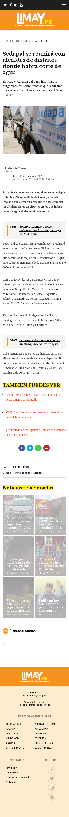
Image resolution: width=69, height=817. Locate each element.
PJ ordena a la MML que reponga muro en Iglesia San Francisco (18, 605)
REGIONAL (11, 743)
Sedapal (7, 472)
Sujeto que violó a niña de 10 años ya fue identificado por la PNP (18, 564)
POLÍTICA (10, 729)
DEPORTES (40, 738)
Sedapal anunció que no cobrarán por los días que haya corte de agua (40, 230)
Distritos (38, 472)
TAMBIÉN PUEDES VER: (32, 385)
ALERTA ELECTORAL (45, 724)
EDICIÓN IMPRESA (44, 748)
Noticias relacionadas (28, 487)
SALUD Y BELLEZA (44, 743)
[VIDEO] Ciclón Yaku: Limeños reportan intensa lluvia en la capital (19, 522)
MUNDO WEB (12, 738)
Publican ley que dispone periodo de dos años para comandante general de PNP (51, 605)
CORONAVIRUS (13, 724)
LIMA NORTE (12, 733)
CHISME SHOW (42, 733)
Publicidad (11, 782)
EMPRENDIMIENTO (15, 748)
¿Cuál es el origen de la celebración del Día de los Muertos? (51, 564)
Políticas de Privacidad (17, 777)
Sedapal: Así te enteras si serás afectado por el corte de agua (39, 342)
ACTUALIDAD (37, 41)
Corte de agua (22, 472)
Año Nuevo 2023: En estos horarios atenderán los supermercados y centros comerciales (51, 522)
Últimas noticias (22, 631)
